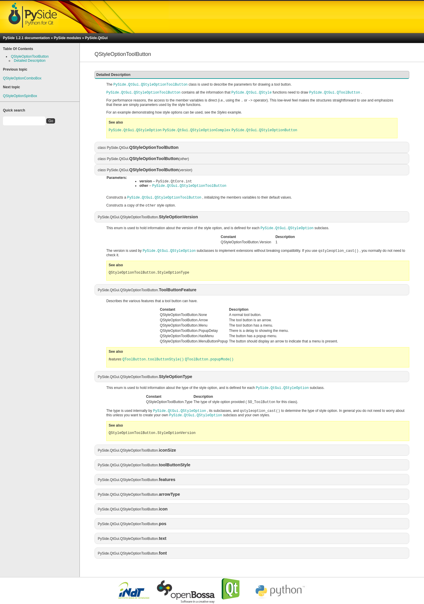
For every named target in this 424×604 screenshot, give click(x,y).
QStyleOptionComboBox (22, 78)
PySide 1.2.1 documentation (26, 38)
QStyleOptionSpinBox (20, 96)
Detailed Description (29, 61)
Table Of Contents (18, 49)
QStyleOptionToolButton (30, 56)
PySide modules (67, 38)
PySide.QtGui (96, 38)
